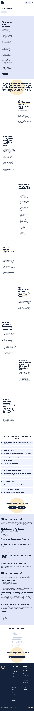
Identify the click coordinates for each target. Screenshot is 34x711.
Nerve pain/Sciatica (6, 619)
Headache (4, 617)
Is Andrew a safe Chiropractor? (9, 463)
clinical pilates (19, 577)
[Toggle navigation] (32, 2)
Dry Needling (25, 673)
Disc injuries (5, 618)
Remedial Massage (26, 670)
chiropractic (11, 577)
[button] (29, 2)
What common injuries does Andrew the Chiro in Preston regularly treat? (15, 485)
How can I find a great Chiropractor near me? (13, 492)
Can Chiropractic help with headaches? (11, 470)
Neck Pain (13, 689)
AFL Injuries (14, 692)
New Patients (25, 689)
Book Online (21, 507)
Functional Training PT (26, 675)
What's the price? (6, 447)
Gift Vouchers (25, 687)
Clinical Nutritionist (26, 680)
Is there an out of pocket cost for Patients (25, 365)
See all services (25, 682)
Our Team (13, 676)
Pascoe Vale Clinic (6, 535)
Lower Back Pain (14, 687)
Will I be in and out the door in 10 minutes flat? (13, 467)
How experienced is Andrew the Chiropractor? (13, 478)
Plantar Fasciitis (14, 696)
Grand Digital (31, 707)
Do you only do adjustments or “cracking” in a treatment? (16, 453)
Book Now (5, 73)
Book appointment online (7, 541)
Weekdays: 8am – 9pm (6, 549)
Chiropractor (25, 668)
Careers (13, 673)
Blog (12, 702)
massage (14, 577)
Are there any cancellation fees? (10, 489)
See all (13, 697)
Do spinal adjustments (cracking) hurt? (11, 457)
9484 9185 (13, 507)
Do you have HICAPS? (7, 450)
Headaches (13, 685)
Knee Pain (13, 694)
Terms (15, 707)
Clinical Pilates (25, 672)
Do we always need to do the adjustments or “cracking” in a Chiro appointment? (16, 474)
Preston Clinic (5, 534)
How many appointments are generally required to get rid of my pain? (16, 443)
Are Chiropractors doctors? (9, 481)
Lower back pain (5, 616)
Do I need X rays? (6, 460)
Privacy (11, 707)
